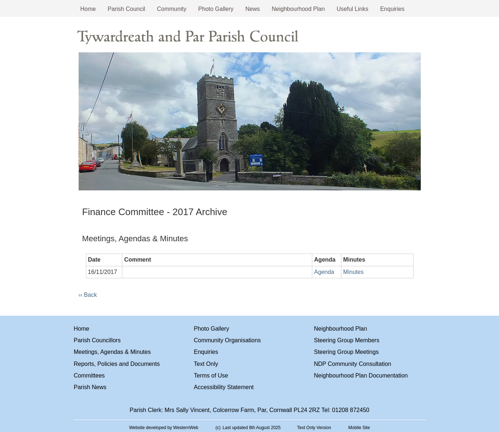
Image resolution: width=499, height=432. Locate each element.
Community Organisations (227, 340)
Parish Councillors (97, 340)
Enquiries (392, 9)
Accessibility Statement (224, 387)
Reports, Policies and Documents (117, 364)
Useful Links (352, 9)
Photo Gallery (216, 9)
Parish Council (126, 9)
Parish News (90, 387)
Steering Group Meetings (346, 352)
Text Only (206, 364)
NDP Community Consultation (352, 364)
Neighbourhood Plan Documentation (361, 375)
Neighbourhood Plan (298, 9)
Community (171, 9)
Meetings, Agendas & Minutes (112, 352)
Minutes (353, 272)
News (252, 9)
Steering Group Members (347, 340)
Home (88, 9)
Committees (89, 375)
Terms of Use (211, 375)
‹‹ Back (88, 295)
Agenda (324, 272)
